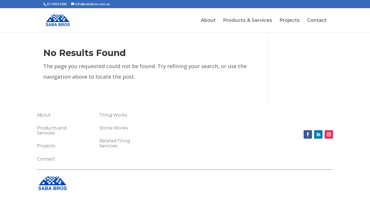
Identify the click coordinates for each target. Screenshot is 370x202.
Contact (317, 20)
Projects (289, 20)
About (208, 20)
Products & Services (247, 20)
